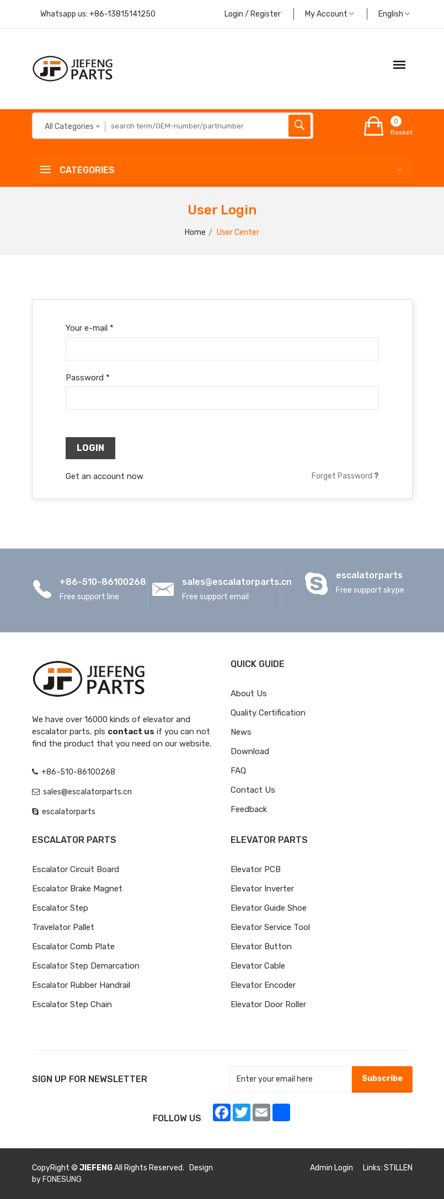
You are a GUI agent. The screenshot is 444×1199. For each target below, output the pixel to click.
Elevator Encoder (263, 985)
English (394, 14)
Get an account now (104, 476)
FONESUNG (62, 1179)
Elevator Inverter (262, 889)
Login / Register (252, 14)
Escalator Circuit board (75, 869)
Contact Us (253, 790)
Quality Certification (268, 713)
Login (90, 448)
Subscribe (382, 1078)
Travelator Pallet (63, 927)
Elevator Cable (258, 966)
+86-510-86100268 (103, 582)
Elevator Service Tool (270, 927)
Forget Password (345, 476)
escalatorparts (369, 575)
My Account (329, 14)
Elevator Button (261, 946)
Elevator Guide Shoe (269, 908)
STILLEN (398, 1168)
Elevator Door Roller (268, 1004)
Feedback (249, 809)
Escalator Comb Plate (73, 946)
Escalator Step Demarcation (86, 966)
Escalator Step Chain (72, 1004)
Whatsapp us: (98, 14)
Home (195, 232)
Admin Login (331, 1168)
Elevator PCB (256, 869)
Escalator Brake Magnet (77, 889)
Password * (88, 378)
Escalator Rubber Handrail (81, 985)
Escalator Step (60, 908)
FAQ (238, 771)
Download (250, 751)
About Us (249, 693)
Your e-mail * (90, 328)
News (241, 732)
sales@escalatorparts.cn (237, 582)
